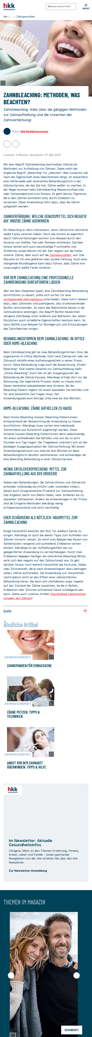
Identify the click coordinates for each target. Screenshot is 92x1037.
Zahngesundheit (60, 255)
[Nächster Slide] (76, 975)
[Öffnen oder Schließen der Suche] (61, 6)
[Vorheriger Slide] (11, 975)
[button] (86, 6)
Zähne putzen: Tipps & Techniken (23, 714)
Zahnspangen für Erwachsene (29, 665)
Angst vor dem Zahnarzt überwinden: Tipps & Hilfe (26, 765)
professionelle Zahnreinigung (23, 299)
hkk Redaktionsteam (34, 131)
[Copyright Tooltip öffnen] (3, 83)
